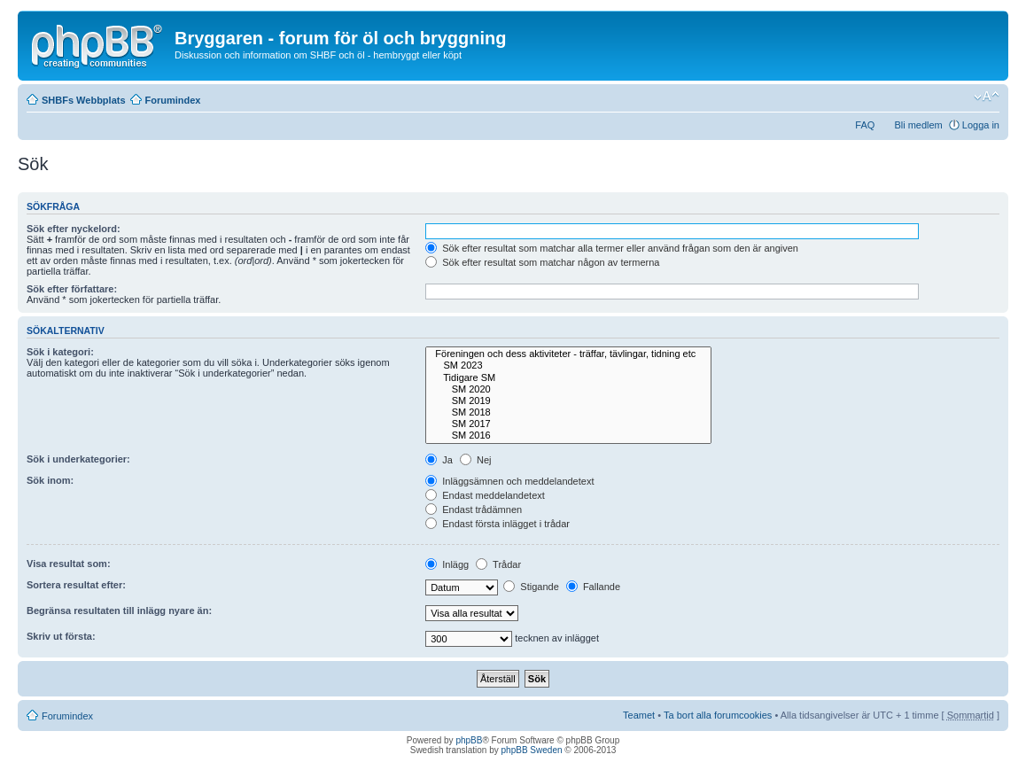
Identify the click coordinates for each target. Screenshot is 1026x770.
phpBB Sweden (532, 750)
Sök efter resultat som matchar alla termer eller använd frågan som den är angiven (611, 248)
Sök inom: (50, 480)
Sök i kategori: (60, 351)
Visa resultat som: (69, 563)
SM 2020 (568, 389)
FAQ (864, 125)
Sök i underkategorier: (78, 459)
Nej (476, 460)
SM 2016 (568, 435)
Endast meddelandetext (485, 495)
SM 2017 (568, 424)
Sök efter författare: (72, 289)
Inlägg (447, 564)
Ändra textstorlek (986, 97)
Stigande (530, 586)
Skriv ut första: (61, 636)
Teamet (639, 715)
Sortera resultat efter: (76, 584)
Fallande (593, 586)
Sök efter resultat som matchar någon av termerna (542, 262)
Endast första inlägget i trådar (497, 523)
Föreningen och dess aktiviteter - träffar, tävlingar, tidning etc (568, 354)
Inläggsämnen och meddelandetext (509, 481)
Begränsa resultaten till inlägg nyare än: (119, 610)
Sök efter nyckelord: (73, 228)
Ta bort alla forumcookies (718, 715)
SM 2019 (568, 401)
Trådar (498, 564)
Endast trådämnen (473, 509)
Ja (439, 460)
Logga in (980, 125)
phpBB (468, 740)
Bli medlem (918, 125)
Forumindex (173, 100)
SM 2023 (568, 365)
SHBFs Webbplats (84, 100)
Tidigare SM (568, 378)
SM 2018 (568, 412)
